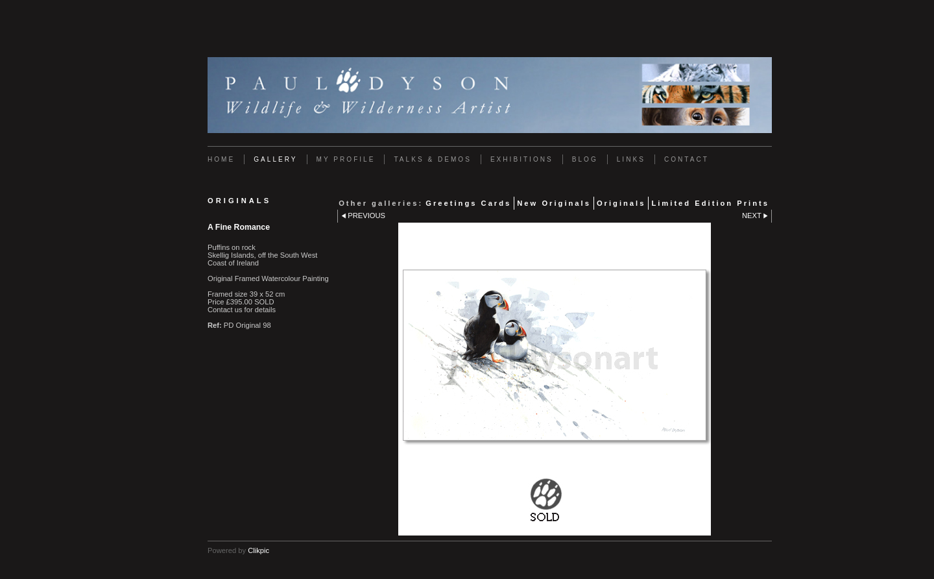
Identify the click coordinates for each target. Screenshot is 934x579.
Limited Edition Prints (710, 203)
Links (631, 159)
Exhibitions (521, 159)
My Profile (346, 159)
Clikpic (258, 550)
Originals (621, 203)
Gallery (275, 159)
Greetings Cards (468, 203)
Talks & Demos (432, 159)
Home (221, 159)
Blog (585, 159)
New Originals (554, 203)
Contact (686, 159)
